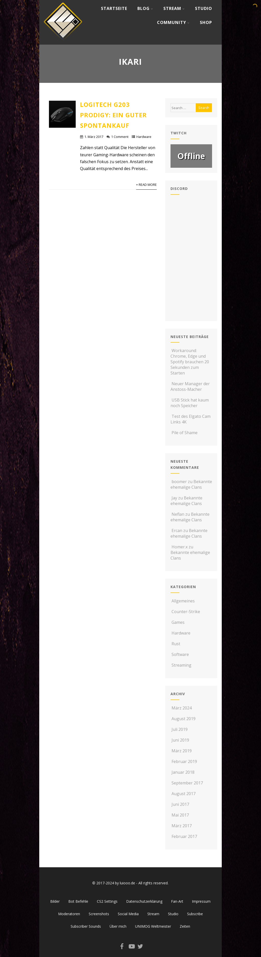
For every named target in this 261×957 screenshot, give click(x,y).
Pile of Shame (184, 432)
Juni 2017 (180, 804)
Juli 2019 (180, 729)
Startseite (114, 8)
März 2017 (182, 826)
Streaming (181, 665)
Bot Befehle (78, 901)
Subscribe (195, 913)
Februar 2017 (184, 836)
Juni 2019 (180, 740)
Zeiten (185, 926)
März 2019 (182, 751)
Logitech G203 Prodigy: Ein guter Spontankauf (113, 115)
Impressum (201, 901)
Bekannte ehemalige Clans (191, 484)
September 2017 (187, 783)
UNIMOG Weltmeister (153, 926)
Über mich (118, 926)
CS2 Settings (107, 901)
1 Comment (119, 136)
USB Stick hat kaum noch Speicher (190, 402)
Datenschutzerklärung (144, 901)
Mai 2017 (180, 815)
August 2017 (183, 793)
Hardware (143, 136)
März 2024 (182, 708)
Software (180, 654)
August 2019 (183, 718)
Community (173, 22)
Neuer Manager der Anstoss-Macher (190, 386)
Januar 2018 (183, 772)
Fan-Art (177, 901)
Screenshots (99, 913)
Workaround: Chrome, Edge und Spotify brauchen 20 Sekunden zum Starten (190, 362)
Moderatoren (69, 913)
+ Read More (146, 184)
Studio (203, 8)
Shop (206, 22)
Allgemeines (183, 601)
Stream (174, 8)
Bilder (55, 901)
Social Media (128, 913)
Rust (175, 643)
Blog (145, 8)
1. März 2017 (93, 136)
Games (178, 622)
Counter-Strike (185, 611)
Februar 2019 (184, 761)
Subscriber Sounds (86, 926)
